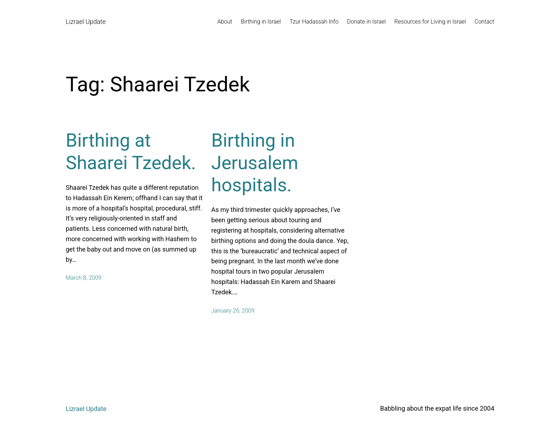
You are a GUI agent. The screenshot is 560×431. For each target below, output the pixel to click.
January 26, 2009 (233, 310)
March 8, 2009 (83, 277)
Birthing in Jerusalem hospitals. (255, 163)
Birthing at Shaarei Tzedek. (131, 151)
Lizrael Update (86, 21)
